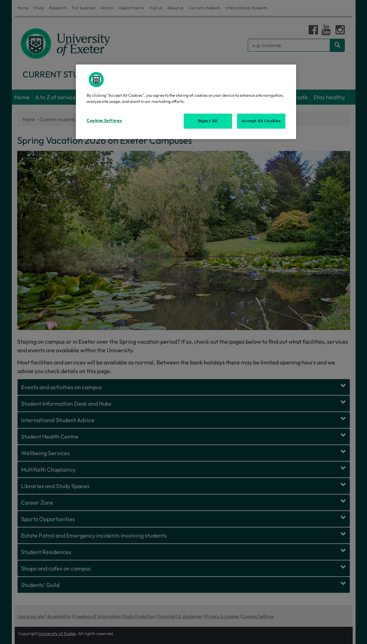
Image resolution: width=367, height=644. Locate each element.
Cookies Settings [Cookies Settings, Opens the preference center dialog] (104, 120)
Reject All (208, 120)
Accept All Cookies (261, 120)
